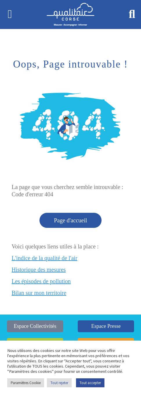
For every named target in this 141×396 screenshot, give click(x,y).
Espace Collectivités (35, 326)
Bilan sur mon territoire (39, 293)
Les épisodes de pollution (41, 281)
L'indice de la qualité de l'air (44, 258)
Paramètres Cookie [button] (26, 382)
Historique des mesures (39, 269)
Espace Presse (105, 326)
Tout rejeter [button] (59, 382)
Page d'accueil (70, 220)
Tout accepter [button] (90, 382)
